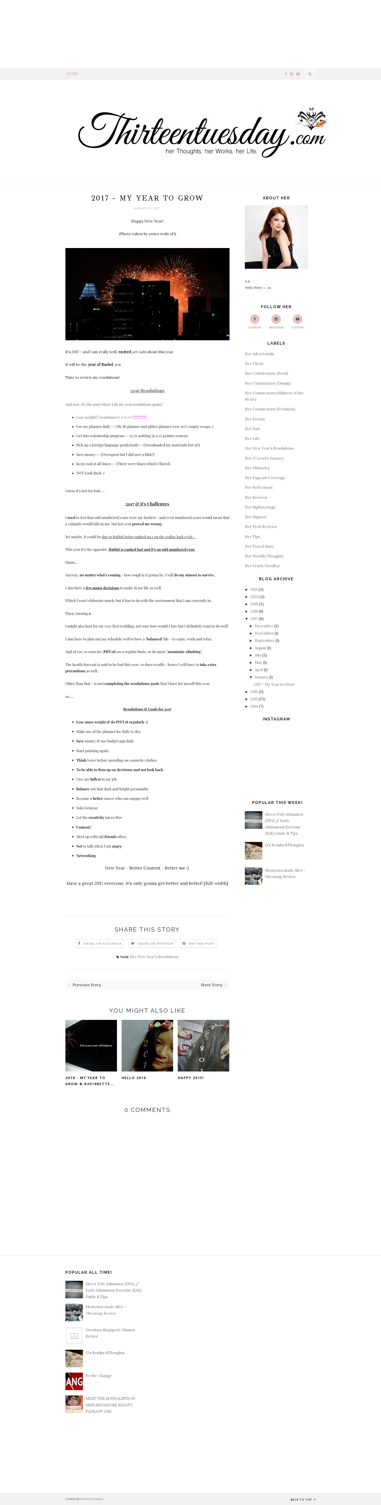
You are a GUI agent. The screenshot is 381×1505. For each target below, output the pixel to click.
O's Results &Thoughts (284, 845)
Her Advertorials (259, 353)
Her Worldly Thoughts (264, 556)
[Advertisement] (146, 34)
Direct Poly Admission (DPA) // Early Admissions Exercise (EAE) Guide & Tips (114, 1290)
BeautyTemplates (91, 1499)
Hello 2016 (134, 1077)
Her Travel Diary (259, 546)
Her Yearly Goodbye (262, 565)
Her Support (255, 517)
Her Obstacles (257, 468)
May (258, 662)
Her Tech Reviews (260, 526)
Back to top (303, 1499)
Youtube (298, 321)
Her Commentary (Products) (270, 409)
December (264, 626)
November (264, 633)
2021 (254, 589)
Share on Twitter (155, 943)
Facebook (254, 321)
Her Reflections (259, 487)
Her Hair (252, 428)
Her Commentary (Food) (266, 373)
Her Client (254, 363)
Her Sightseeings (260, 507)
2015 (254, 699)
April (259, 669)
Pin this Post (202, 943)
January (261, 677)
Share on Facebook (103, 943)
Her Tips (252, 536)
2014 (254, 706)
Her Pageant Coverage (265, 477)
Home (72, 73)
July (258, 655)
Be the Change (99, 1375)
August (260, 648)
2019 (254, 604)
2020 (254, 596)
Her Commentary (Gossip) (268, 383)
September (265, 640)
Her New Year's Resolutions (154, 956)
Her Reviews (256, 497)
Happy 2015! (191, 1077)
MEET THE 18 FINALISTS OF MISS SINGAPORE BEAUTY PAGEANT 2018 (110, 1405)
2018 (254, 611)
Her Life (252, 438)
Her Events (255, 419)
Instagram (276, 321)
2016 (254, 691)
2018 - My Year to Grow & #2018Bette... (90, 1080)
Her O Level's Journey (264, 458)
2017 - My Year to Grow (274, 684)
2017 (254, 618)
